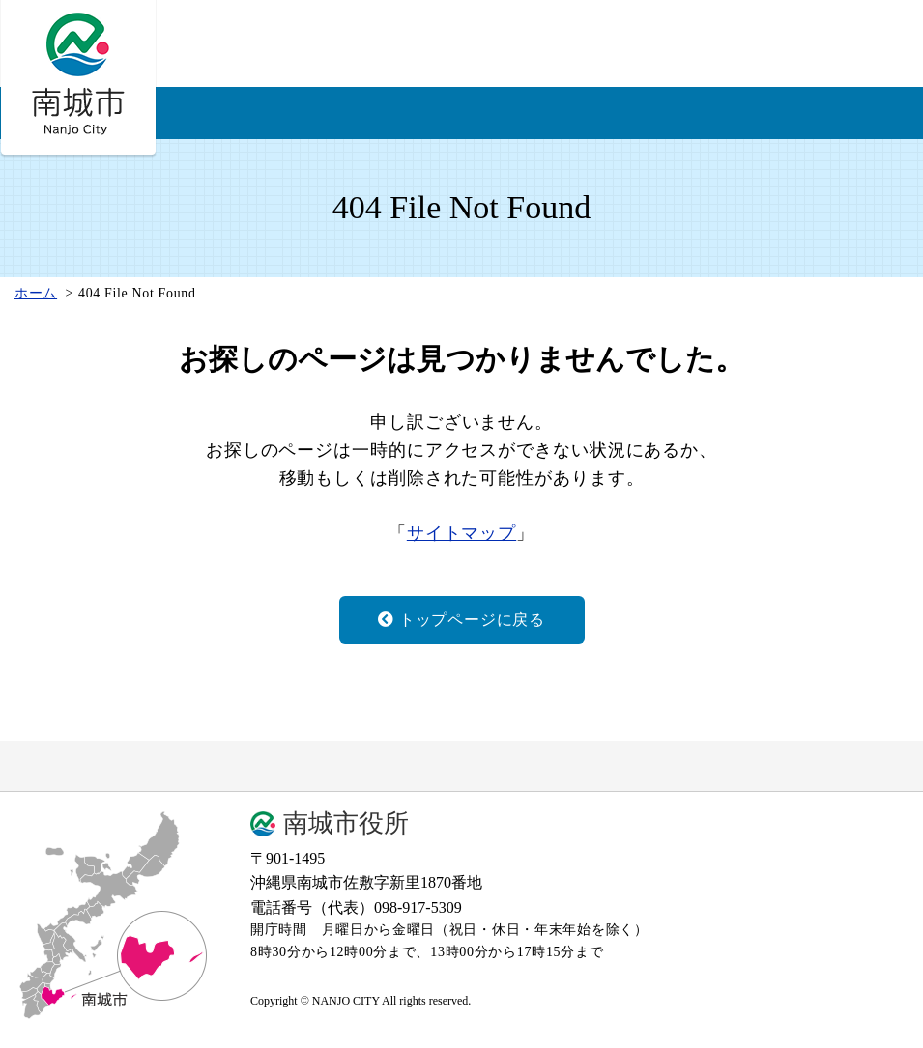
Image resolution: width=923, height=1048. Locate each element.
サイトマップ (461, 533)
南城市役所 (346, 823)
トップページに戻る (461, 619)
